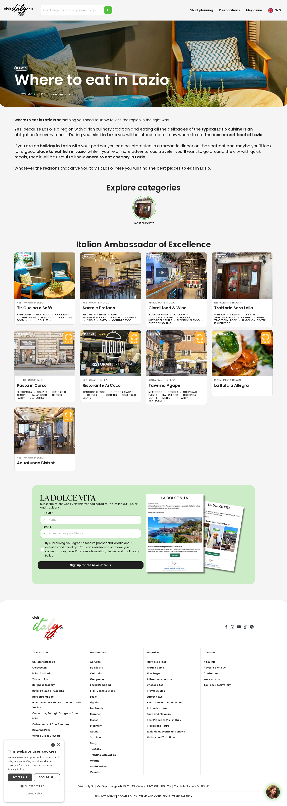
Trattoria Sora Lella (233, 308)
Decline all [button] (47, 777)
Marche (95, 714)
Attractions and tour (162, 679)
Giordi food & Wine (167, 308)
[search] (108, 10)
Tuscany (96, 749)
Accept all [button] (20, 777)
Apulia (94, 731)
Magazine (254, 10)
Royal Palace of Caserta (50, 691)
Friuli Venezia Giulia (104, 691)
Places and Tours (159, 726)
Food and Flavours (160, 714)
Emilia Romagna (102, 685)
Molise (95, 720)
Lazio (94, 697)
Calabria (96, 673)
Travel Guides (157, 691)
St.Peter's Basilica (45, 662)
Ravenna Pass (42, 730)
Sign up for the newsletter (90, 565)
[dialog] (34, 771)
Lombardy (97, 708)
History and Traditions (163, 737)
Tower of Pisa (42, 679)
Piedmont (97, 726)
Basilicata (97, 668)
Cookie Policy (125, 796)
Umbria (95, 761)
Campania (98, 679)
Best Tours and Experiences (167, 702)
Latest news (156, 697)
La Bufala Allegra (231, 385)
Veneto (95, 772)
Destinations (229, 10)
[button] (34, 786)
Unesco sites (156, 685)
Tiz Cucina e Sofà (34, 308)
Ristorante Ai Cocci (102, 385)
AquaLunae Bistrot (36, 463)
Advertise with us (216, 668)
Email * (48, 526)
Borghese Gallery (44, 685)
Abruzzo (96, 662)
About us (210, 662)
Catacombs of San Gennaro (53, 724)
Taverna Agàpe (164, 385)
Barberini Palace (44, 697)
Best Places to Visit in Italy (166, 720)
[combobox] (53, 745)
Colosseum (40, 668)
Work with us (213, 679)
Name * (48, 513)
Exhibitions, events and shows (169, 731)
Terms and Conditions (155, 796)
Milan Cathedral (44, 673)
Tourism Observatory (219, 685)
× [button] (58, 744)
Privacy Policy (101, 796)
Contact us (212, 673)
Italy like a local (158, 662)
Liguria (95, 702)
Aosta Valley (99, 766)
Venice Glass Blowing (47, 736)
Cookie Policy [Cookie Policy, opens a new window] (34, 793)
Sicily (94, 743)
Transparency (186, 796)
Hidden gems (156, 668)
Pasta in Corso (32, 385)
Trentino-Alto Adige (105, 755)
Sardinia (96, 737)
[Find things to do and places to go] (76, 10)
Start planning (201, 10)
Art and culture (158, 708)
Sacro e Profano (99, 308)
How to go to (156, 673)
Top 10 (68, 342)
